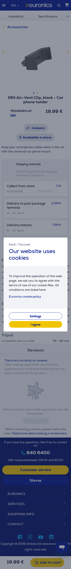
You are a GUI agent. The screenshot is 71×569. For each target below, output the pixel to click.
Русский (24, 244)
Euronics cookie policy (25, 297)
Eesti (12, 244)
